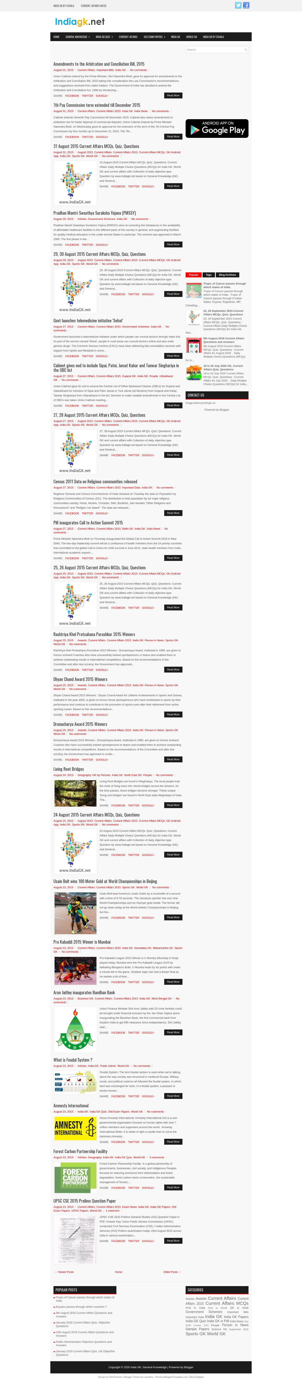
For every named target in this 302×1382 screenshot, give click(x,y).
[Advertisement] (102, 52)
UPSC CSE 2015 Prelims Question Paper (84, 1200)
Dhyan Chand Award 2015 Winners (80, 679)
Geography (84, 775)
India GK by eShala (63, 6)
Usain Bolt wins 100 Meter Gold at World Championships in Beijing (105, 881)
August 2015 (85, 152)
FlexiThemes (115, 1377)
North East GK (133, 775)
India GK (175, 37)
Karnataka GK (142, 948)
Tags (209, 274)
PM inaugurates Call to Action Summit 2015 (88, 522)
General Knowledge (79, 35)
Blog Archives (227, 274)
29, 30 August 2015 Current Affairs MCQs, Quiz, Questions (99, 254)
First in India (195, 1307)
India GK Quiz (106, 35)
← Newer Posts (64, 1272)
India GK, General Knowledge (149, 1367)
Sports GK (78, 156)
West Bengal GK (162, 998)
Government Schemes (101, 219)
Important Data (131, 487)
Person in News (154, 640)
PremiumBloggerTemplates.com (171, 1377)
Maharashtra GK (163, 948)
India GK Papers (160, 1206)
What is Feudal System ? (72, 1059)
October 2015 (201, 1325)
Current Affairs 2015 (108, 111)
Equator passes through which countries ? (81, 1306)
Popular (193, 274)
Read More (173, 95)
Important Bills (105, 70)
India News (141, 111)
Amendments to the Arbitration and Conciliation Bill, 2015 (98, 63)
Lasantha (148, 1377)
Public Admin (108, 1065)
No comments (138, 70)
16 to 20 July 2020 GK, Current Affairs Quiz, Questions (223, 367)
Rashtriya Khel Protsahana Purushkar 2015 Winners (94, 634)
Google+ (101, 95)
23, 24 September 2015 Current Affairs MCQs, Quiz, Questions (223, 312)
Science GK (219, 1329)
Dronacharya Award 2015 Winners (80, 724)
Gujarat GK (129, 376)
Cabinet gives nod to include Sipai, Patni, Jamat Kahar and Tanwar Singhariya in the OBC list (116, 367)
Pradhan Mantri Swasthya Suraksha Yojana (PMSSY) (94, 212)
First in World (217, 1307)
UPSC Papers (79, 1210)
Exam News (129, 1206)
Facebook (72, 95)
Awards (82, 640)
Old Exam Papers (156, 35)
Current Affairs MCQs (94, 6)
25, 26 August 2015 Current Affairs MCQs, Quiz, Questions (99, 567)
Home (56, 37)
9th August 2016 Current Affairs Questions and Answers (223, 340)
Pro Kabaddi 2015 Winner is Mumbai (82, 941)
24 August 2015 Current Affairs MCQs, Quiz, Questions (96, 814)
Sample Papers (197, 1329)
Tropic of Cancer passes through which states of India (224, 285)
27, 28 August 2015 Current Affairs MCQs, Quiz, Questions (99, 415)
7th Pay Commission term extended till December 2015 (96, 105)
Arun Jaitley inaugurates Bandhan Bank (84, 992)
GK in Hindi (239, 1307)
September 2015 (239, 1329)
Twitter (87, 95)
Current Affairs (128, 37)
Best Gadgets (197, 1377)
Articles (82, 219)
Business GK (85, 998)
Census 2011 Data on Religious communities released (95, 481)
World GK (191, 37)
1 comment (112, 1210)
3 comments (156, 1157)
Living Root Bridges (68, 769)
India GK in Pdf (218, 1321)
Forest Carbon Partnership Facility (80, 1151)
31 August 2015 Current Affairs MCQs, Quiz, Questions (96, 146)
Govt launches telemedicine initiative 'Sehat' (88, 320)
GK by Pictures (101, 775)
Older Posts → (172, 1272)
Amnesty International (71, 1105)
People (154, 376)
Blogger (224, 409)
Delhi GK (127, 528)
